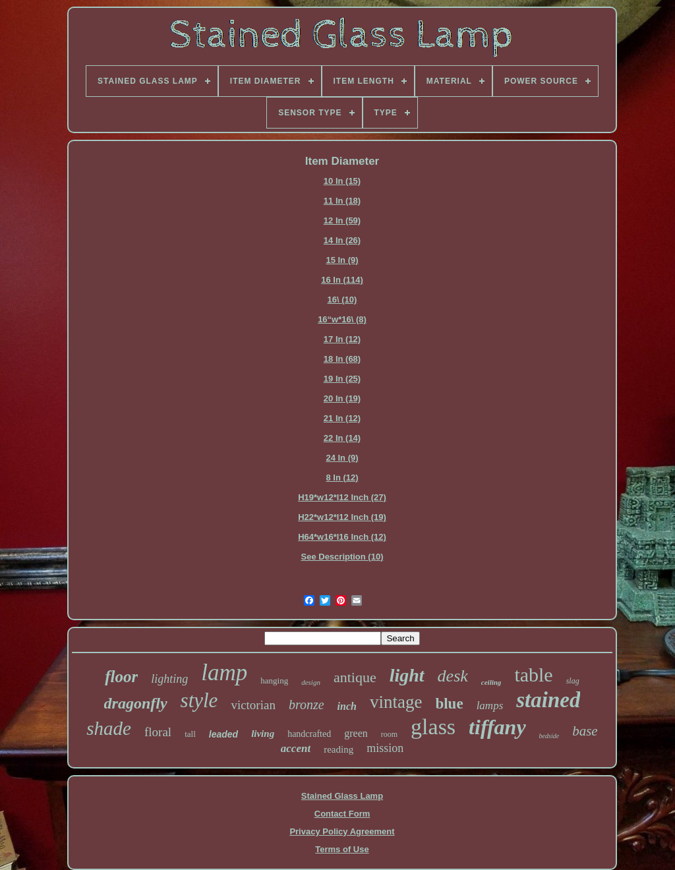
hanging (274, 680)
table (533, 674)
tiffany (497, 727)
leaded (223, 734)
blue (449, 703)
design (310, 682)
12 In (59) (342, 220)
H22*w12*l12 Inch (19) (342, 517)
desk (453, 675)
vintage (396, 702)
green (356, 733)
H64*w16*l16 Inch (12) (342, 537)
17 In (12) (342, 339)
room (389, 734)
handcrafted (309, 734)
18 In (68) (342, 359)
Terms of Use (341, 849)
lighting (169, 678)
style (199, 700)
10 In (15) (342, 181)
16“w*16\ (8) (342, 319)
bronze (306, 704)
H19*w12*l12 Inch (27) (342, 497)
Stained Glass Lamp (342, 796)
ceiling (491, 682)
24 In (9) (342, 458)
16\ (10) (342, 299)
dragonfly (135, 703)
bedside (549, 736)
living (262, 733)
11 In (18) (342, 201)
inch (347, 706)
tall (190, 734)
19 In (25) (342, 379)
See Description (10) (342, 557)
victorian (253, 705)
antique (355, 677)
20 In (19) (342, 398)
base (585, 731)
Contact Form (342, 814)
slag (572, 680)
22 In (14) (342, 438)
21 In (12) (342, 418)
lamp (224, 672)
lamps (490, 705)
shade (108, 728)
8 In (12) (342, 477)
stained (548, 700)
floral (157, 732)
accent (295, 748)
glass (433, 726)
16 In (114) (342, 280)
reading (338, 749)
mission (385, 748)
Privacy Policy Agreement (341, 831)
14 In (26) (342, 240)
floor (121, 676)
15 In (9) (342, 260)
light (407, 675)
